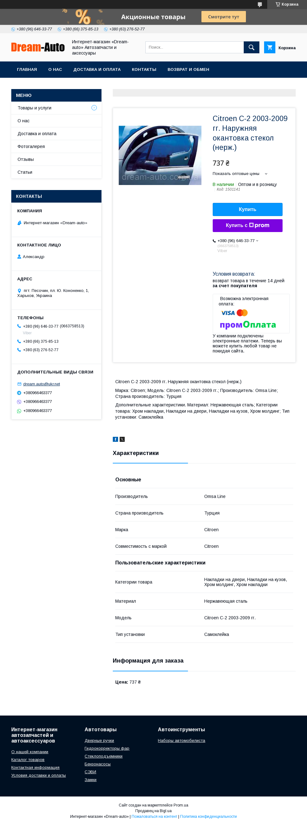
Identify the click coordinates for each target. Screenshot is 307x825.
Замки (90, 779)
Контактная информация (35, 767)
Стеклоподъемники (103, 756)
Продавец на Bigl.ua (153, 811)
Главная (27, 69)
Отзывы (26, 159)
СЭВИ (90, 771)
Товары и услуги (34, 107)
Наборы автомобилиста (181, 740)
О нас (55, 69)
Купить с (247, 225)
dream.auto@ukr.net (41, 384)
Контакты (144, 69)
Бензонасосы (98, 764)
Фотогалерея (31, 146)
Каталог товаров (27, 759)
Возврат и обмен (188, 69)
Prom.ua (181, 805)
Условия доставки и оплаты (38, 775)
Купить (248, 209)
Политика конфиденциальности (208, 816)
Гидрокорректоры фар (107, 748)
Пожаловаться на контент (154, 816)
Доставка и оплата (97, 69)
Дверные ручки (99, 740)
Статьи (25, 172)
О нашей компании (29, 751)
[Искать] (251, 47)
